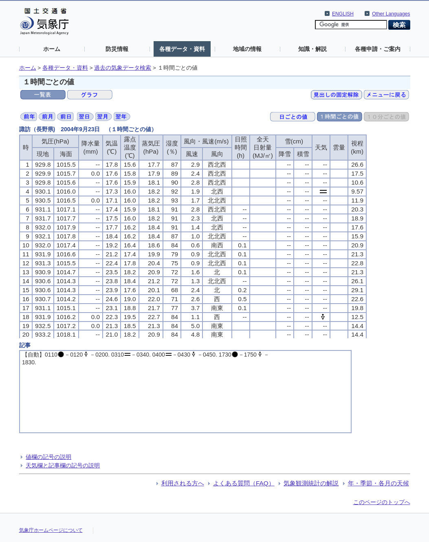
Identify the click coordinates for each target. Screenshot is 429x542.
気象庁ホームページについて (51, 530)
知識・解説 (312, 49)
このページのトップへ (381, 502)
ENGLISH (343, 14)
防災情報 (117, 49)
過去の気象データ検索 (122, 68)
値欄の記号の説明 (48, 457)
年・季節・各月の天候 (378, 483)
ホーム (51, 49)
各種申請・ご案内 (377, 49)
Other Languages (391, 14)
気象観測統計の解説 (311, 483)
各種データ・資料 (182, 49)
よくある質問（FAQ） (244, 483)
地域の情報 (247, 49)
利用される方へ (182, 483)
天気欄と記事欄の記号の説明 (63, 465)
